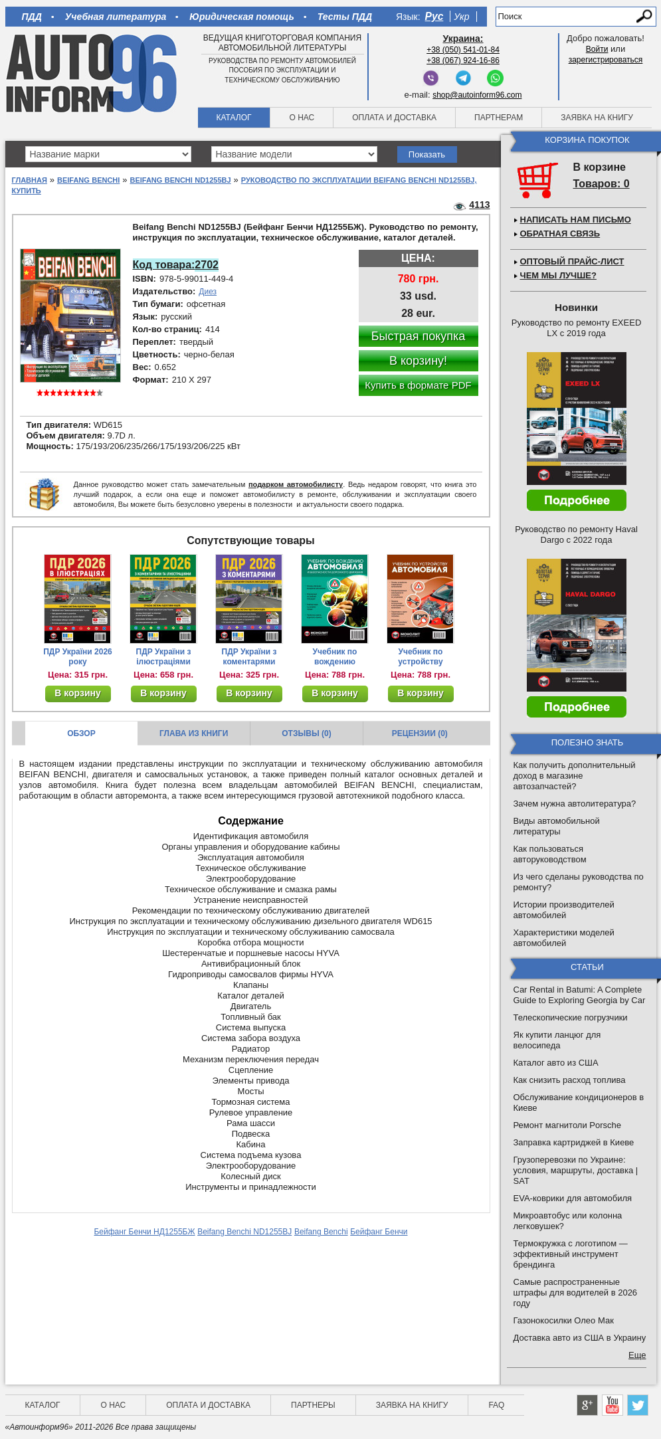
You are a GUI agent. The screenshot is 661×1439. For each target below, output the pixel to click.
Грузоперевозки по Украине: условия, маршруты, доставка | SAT (576, 1170)
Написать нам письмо (575, 220)
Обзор (81, 733)
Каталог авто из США (556, 1063)
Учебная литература (116, 16)
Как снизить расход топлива (570, 1080)
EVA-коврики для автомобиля (573, 1198)
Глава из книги (193, 733)
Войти (597, 49)
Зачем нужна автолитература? (575, 804)
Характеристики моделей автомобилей (564, 937)
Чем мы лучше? (558, 275)
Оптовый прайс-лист (572, 261)
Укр (461, 16)
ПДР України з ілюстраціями (163, 656)
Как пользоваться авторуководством (550, 854)
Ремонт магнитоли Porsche (568, 1125)
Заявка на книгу (597, 117)
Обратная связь (560, 234)
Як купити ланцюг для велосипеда (557, 1040)
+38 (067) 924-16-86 (463, 60)
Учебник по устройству (420, 656)
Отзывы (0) (306, 733)
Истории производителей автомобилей (564, 910)
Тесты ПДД (345, 16)
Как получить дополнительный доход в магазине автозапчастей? (575, 775)
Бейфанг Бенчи (378, 1231)
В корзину (77, 693)
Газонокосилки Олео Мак (564, 1320)
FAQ (496, 1405)
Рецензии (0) (420, 733)
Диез (208, 291)
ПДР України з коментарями (249, 656)
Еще (637, 1355)
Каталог (234, 117)
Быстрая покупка (418, 336)
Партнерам (498, 117)
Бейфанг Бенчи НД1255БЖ (144, 1231)
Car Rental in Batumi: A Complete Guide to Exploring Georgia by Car (580, 995)
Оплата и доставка (394, 117)
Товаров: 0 (601, 183)
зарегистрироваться (606, 59)
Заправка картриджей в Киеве (574, 1142)
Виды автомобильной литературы (557, 826)
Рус (434, 16)
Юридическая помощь (241, 16)
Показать (427, 154)
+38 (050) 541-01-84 (463, 49)
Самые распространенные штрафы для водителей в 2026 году (576, 1292)
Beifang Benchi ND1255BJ (180, 180)
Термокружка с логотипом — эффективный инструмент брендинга (571, 1254)
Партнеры (313, 1405)
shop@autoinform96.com (476, 95)
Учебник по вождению (335, 656)
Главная (29, 180)
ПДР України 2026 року (77, 656)
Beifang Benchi (88, 180)
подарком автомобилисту (295, 484)
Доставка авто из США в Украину (580, 1338)
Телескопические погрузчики (571, 1017)
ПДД (32, 16)
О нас (301, 117)
